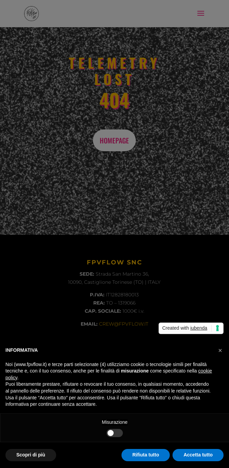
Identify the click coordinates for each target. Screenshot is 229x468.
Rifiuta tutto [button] (145, 454)
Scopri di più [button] (30, 454)
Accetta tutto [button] (198, 454)
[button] (220, 350)
